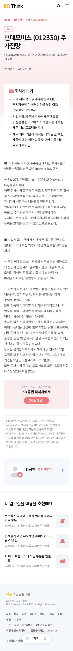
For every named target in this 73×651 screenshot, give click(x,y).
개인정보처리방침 (15, 640)
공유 (45, 638)
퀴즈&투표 (27, 625)
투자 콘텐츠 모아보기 (36, 20)
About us (52, 630)
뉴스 (8, 625)
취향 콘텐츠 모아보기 (16, 630)
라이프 (33, 614)
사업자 (17, 619)
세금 (52, 614)
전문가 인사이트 (44, 625)
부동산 (43, 614)
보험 (59, 614)
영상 (16, 625)
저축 (8, 614)
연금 (8, 619)
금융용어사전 (37, 630)
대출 (24, 614)
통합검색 (58, 5)
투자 (20, 19)
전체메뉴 (67, 5)
